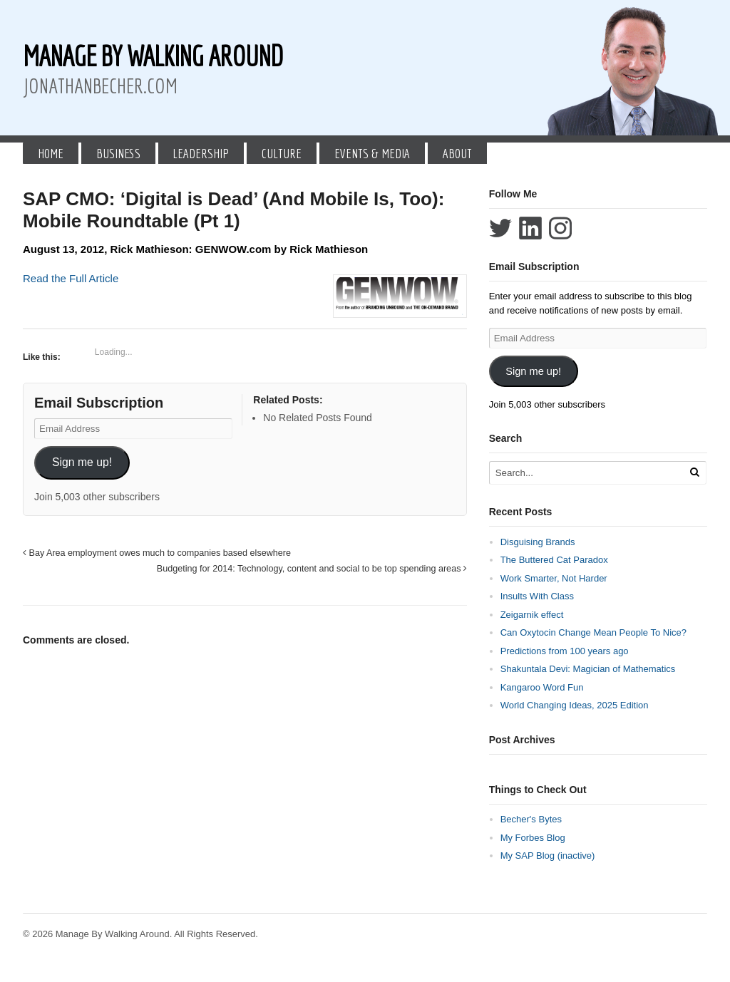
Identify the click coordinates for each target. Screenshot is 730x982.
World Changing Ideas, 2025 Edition (574, 705)
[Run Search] (694, 472)
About (457, 153)
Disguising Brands (537, 542)
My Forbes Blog (532, 837)
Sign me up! (82, 462)
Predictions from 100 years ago (564, 651)
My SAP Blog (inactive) (547, 855)
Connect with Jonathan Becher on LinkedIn (530, 228)
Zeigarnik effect (532, 614)
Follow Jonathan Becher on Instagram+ (560, 228)
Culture (282, 153)
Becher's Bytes (531, 819)
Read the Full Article (70, 278)
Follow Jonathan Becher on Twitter (500, 228)
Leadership (201, 153)
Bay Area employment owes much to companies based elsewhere (157, 553)
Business (118, 153)
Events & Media (372, 153)
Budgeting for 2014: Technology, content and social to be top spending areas (312, 569)
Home (50, 153)
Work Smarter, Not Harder (553, 578)
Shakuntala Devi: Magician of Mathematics (588, 668)
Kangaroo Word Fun (542, 687)
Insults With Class (537, 596)
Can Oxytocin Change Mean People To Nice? (593, 632)
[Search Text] (587, 473)
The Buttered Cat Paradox (554, 559)
